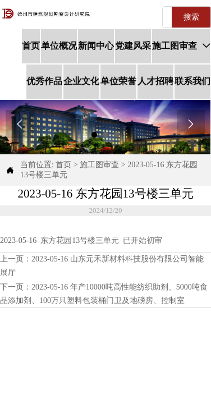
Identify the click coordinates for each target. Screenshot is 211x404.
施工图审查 (99, 164)
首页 (63, 164)
